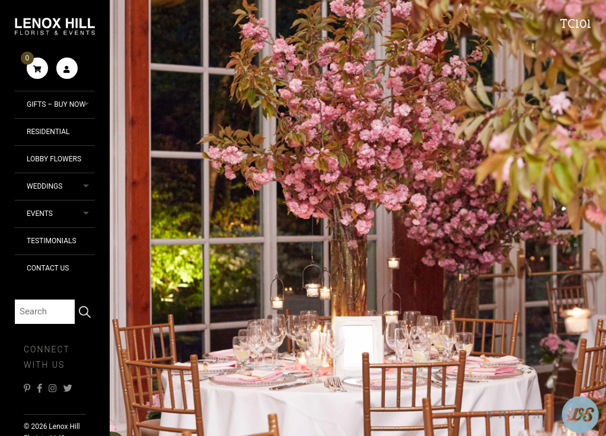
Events (40, 213)
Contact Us (48, 268)
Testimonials (51, 241)
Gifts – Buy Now (56, 104)
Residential (48, 132)
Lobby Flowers (54, 159)
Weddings (44, 186)
